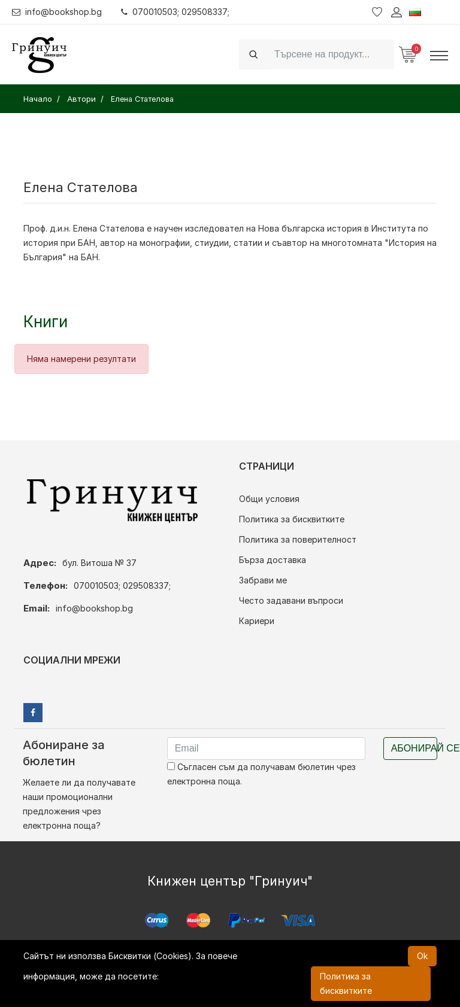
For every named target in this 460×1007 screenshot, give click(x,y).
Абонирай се (414, 748)
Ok (422, 956)
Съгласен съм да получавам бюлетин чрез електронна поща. (261, 774)
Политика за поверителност (297, 539)
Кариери (256, 621)
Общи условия (269, 499)
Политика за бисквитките (291, 519)
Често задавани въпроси (291, 600)
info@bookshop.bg (57, 12)
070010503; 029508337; (176, 12)
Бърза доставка (272, 560)
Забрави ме (263, 580)
